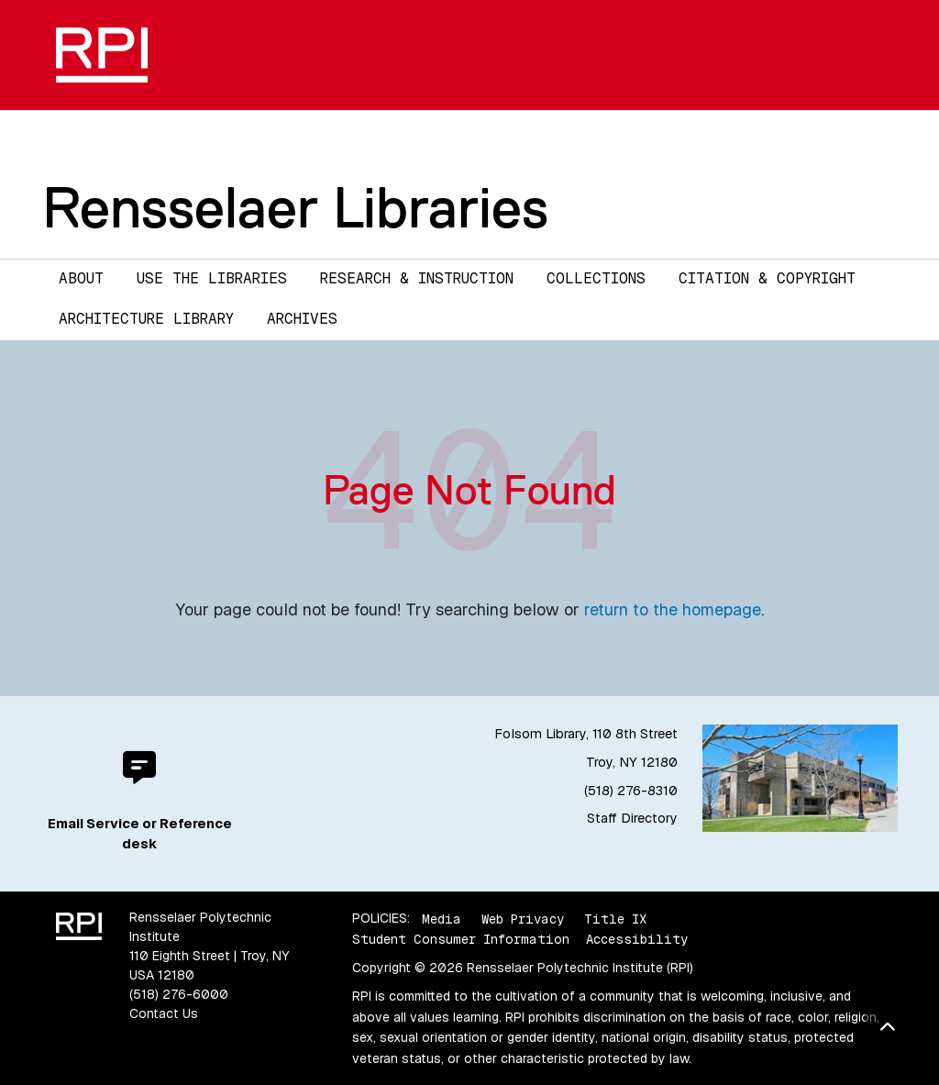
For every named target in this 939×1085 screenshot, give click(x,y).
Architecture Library (146, 318)
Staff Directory (632, 818)
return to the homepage (672, 609)
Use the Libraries (212, 278)
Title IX (615, 918)
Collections (596, 278)
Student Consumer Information (460, 939)
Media (441, 918)
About (81, 278)
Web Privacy (522, 918)
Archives (302, 318)
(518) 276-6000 (178, 994)
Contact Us (163, 1013)
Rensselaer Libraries (295, 207)
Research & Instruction (417, 278)
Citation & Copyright (767, 278)
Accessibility (637, 939)
